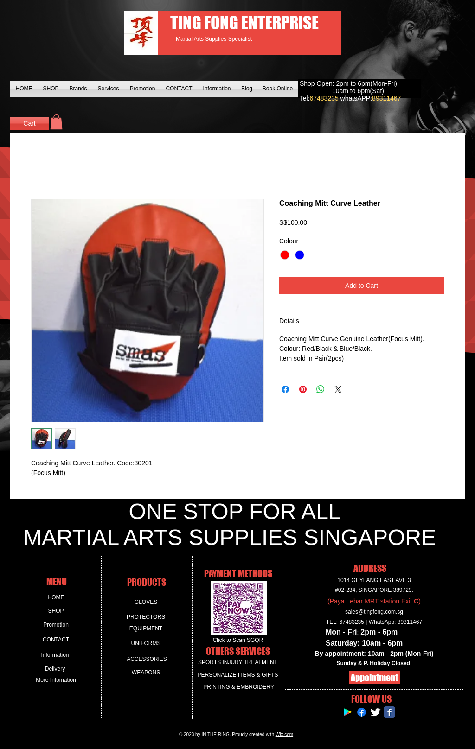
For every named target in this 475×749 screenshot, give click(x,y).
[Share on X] (338, 389)
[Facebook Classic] (389, 712)
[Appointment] (374, 677)
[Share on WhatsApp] (320, 389)
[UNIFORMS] (146, 643)
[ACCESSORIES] (147, 659)
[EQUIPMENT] (146, 629)
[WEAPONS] (146, 673)
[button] (56, 121)
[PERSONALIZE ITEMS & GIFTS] (238, 675)
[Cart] (29, 123)
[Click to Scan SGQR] (238, 640)
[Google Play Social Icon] (347, 712)
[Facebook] (361, 712)
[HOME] (56, 598)
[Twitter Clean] (375, 712)
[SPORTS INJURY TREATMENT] (238, 662)
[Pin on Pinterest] (302, 389)
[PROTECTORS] (146, 617)
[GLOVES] (146, 602)
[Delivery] (55, 669)
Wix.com (284, 734)
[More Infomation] (56, 680)
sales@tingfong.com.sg (374, 612)
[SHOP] (56, 611)
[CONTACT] (56, 640)
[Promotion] (56, 625)
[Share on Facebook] (285, 389)
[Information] (55, 655)
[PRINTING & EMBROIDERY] (239, 687)
